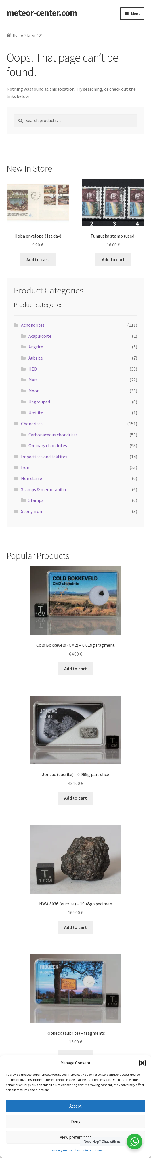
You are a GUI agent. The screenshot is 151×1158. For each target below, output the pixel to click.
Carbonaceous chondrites (53, 435)
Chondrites (32, 423)
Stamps (35, 500)
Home (18, 35)
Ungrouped (39, 402)
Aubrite (35, 358)
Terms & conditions (88, 1150)
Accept (75, 1106)
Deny (75, 1121)
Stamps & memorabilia (43, 489)
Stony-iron (31, 511)
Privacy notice (62, 1150)
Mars (33, 380)
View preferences (75, 1137)
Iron (25, 467)
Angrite (35, 347)
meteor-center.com (42, 12)
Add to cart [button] (37, 259)
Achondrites (33, 325)
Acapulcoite (39, 336)
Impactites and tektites (44, 456)
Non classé (31, 478)
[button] (142, 1063)
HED (32, 369)
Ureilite (35, 412)
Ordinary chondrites (47, 445)
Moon (33, 391)
